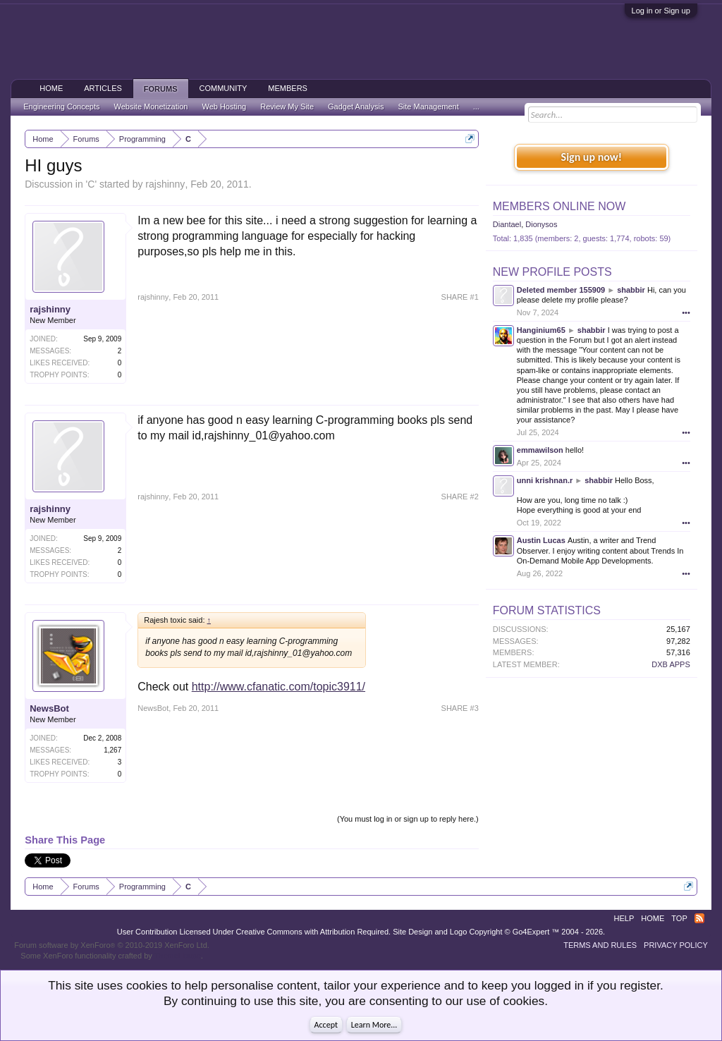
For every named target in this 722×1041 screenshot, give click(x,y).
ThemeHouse (177, 955)
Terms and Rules (600, 945)
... (476, 106)
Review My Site (287, 106)
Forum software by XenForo (111, 945)
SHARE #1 (460, 297)
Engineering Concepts (61, 106)
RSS (699, 918)
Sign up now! (591, 157)
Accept (326, 1025)
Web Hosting (224, 106)
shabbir (631, 290)
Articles (103, 88)
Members (287, 88)
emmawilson (540, 450)
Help (624, 918)
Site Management (428, 106)
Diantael (507, 224)
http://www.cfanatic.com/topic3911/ (278, 687)
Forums (161, 89)
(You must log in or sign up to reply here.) (408, 819)
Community (223, 88)
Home (51, 88)
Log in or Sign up (661, 10)
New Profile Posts (552, 272)
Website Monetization (151, 106)
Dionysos (541, 224)
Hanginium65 (541, 330)
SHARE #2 (460, 496)
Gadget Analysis (356, 106)
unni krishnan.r (545, 480)
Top (679, 918)
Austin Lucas (541, 540)
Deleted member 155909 (561, 290)
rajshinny (165, 184)
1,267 (112, 750)
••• (686, 312)
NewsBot (49, 708)
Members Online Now (559, 206)
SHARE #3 (460, 708)
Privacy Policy (676, 945)
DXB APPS (670, 664)
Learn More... (374, 1025)
